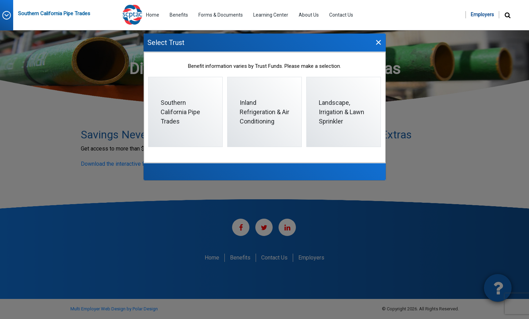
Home (152, 15)
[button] (9, 15)
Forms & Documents (220, 15)
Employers (482, 14)
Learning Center (270, 15)
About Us (309, 15)
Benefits (179, 15)
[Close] (378, 42)
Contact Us (341, 15)
